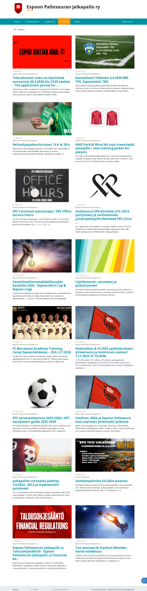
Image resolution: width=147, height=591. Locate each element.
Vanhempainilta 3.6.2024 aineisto (101, 481)
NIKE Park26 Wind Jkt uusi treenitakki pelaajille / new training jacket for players (104, 148)
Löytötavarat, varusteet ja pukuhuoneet (96, 283)
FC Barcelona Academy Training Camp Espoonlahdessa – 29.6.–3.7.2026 (42, 350)
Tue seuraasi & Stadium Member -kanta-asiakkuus (101, 549)
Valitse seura (127, 21)
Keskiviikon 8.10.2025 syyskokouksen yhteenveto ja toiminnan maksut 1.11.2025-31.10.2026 (104, 352)
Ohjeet (15, 589)
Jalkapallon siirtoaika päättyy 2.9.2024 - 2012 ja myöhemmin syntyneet (36, 484)
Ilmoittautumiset (32, 21)
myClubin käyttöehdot (60, 589)
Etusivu (17, 21)
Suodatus (19, 29)
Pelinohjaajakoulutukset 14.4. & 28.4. (41, 144)
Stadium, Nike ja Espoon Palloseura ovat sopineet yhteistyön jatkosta (103, 420)
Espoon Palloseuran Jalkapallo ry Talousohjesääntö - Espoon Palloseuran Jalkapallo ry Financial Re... (40, 553)
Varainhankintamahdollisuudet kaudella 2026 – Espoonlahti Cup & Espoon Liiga (39, 285)
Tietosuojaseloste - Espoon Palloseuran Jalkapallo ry (112, 589)
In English (34, 589)
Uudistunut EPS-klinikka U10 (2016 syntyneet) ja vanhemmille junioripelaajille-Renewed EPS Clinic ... (103, 216)
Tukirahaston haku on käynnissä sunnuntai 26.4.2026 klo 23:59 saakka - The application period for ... (41, 81)
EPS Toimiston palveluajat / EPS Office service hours (42, 213)
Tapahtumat (49, 21)
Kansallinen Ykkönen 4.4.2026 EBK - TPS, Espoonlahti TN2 (102, 79)
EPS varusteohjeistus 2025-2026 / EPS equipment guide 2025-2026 (41, 420)
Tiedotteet (64, 21)
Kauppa (77, 21)
